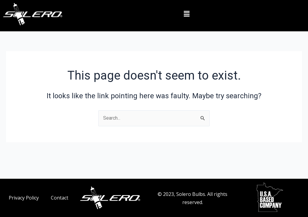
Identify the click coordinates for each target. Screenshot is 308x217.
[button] (186, 14)
